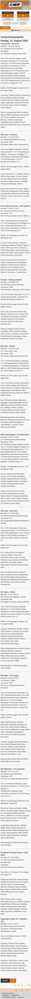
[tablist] (15, 27)
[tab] (5, 27)
